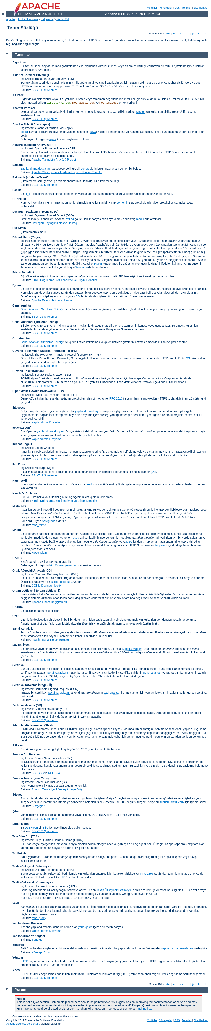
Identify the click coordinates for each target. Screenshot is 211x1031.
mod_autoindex (83, 102)
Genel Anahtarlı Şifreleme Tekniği (42, 309)
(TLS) (70, 78)
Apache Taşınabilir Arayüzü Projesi (54, 159)
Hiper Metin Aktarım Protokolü (33, 391)
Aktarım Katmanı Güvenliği (30, 75)
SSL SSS (38, 773)
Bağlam (17, 164)
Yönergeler (165, 7)
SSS (177, 7)
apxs (52, 139)
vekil (89, 484)
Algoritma (19, 62)
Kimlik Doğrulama (24, 493)
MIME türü (19, 505)
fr (187, 33)
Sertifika (18, 665)
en (174, 33)
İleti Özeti (18, 464)
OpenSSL (18, 558)
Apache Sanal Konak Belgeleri (51, 639)
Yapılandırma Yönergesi (28, 936)
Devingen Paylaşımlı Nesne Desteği (54, 223)
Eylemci (17, 285)
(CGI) (49, 570)
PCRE (98, 263)
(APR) (54, 144)
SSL (189, 358)
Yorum (20, 989)
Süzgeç (17, 794)
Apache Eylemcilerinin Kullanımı (52, 300)
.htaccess (18, 407)
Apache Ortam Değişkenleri (49, 602)
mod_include (108, 102)
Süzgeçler (38, 806)
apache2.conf (21, 427)
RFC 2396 (147, 873)
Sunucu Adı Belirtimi (26, 754)
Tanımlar (22, 55)
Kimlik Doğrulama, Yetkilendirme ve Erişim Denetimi (64, 280)
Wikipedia (81, 267)
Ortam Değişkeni (23, 590)
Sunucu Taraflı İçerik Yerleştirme (34, 778)
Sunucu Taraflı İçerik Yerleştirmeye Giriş (57, 789)
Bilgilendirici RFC (62, 581)
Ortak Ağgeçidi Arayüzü (28, 570)
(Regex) (36, 237)
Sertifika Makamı (132, 648)
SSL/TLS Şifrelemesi (45, 90)
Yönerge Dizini (41, 952)
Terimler (186, 7)
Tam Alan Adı (21, 836)
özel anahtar (111, 692)
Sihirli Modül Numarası (28, 725)
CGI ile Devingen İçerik (46, 585)
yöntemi (122, 202)
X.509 (16, 970)
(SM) (39, 705)
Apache (10, 19)
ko (199, 33)
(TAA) (35, 836)
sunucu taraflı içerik (171, 802)
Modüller (152, 7)
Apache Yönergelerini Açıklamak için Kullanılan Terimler (67, 172)
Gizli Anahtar (21, 338)
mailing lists (144, 1008)
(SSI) (65, 782)
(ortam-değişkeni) (48, 590)
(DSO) (54, 211)
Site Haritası (201, 7)
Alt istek (17, 95)
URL (63, 877)
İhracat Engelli (22, 444)
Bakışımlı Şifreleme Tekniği (30, 177)
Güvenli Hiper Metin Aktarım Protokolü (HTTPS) (44, 350)
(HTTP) (59, 391)
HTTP (28, 193)
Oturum (17, 607)
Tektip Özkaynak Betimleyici (31, 866)
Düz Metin (19, 228)
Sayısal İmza (20, 644)
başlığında (48, 521)
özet (153, 471)
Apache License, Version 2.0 (23, 1023)
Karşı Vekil (19, 480)
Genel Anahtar (22, 305)
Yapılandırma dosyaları (35, 168)
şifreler (140, 111)
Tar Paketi (19, 853)
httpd (69, 219)
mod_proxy (39, 918)
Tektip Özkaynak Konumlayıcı (32, 882)
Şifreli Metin (20, 823)
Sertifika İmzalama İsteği (29, 685)
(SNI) (68, 758)
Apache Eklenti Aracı (26, 124)
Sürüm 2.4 (62, 19)
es (181, 33)
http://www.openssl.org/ (64, 565)
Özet (15, 616)
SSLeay (17, 745)
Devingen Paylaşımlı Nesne (30, 211)
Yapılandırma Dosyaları (46, 422)
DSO (93, 131)
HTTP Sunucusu (28, 19)
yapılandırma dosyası (88, 411)
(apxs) (46, 124)
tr (206, 33)
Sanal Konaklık (22, 628)
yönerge (86, 168)
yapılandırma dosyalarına (177, 948)
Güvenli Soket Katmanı (28, 371)
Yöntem (17, 957)
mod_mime (39, 525)
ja (193, 33)
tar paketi (161, 545)
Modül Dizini (39, 552)
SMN (48, 725)
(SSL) (67, 374)
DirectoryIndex (59, 102)
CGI (78, 296)
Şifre (15, 811)
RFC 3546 (54, 773)
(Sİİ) (49, 685)
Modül (24, 131)
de (168, 33)
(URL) (73, 886)
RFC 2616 (116, 398)
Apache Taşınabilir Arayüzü (31, 144)
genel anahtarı (152, 672)
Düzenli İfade (21, 237)
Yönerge (37, 939)
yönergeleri (85, 927)
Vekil (15, 903)
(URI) (73, 869)
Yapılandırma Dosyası (27, 923)
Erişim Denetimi (23, 272)
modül (140, 219)
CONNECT (19, 199)
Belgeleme (47, 19)
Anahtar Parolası (23, 108)
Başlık (16, 190)
